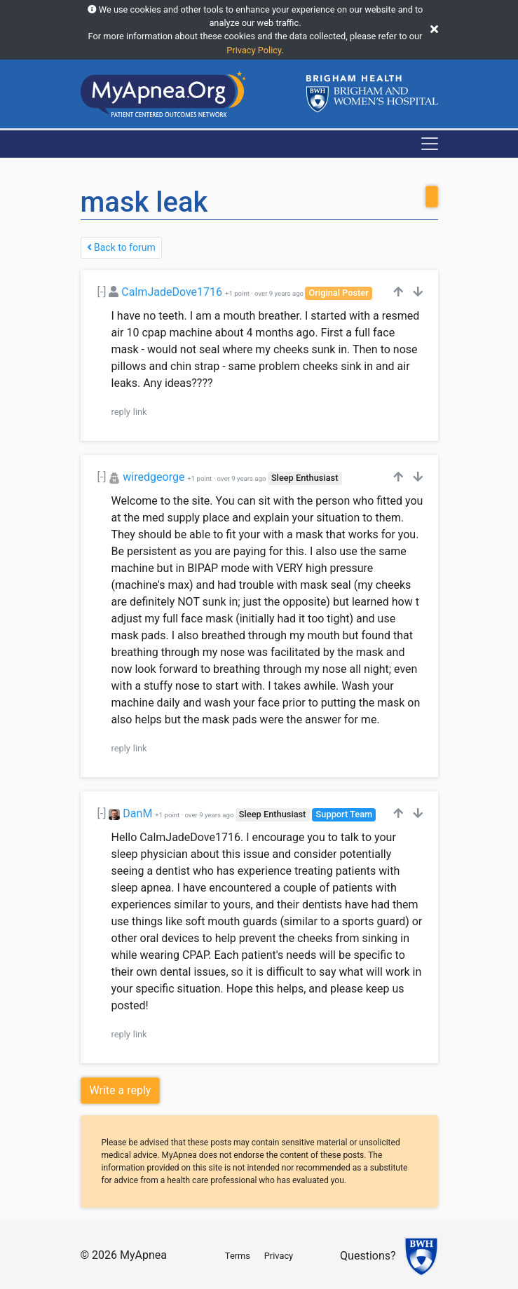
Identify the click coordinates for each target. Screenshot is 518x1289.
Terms (237, 1255)
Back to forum (121, 247)
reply (120, 412)
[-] (102, 292)
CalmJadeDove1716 (171, 292)
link (140, 412)
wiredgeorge (153, 477)
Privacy (278, 1255)
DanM (137, 813)
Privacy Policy (253, 50)
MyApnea (143, 1255)
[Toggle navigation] (430, 143)
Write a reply (120, 1090)
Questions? (367, 1255)
